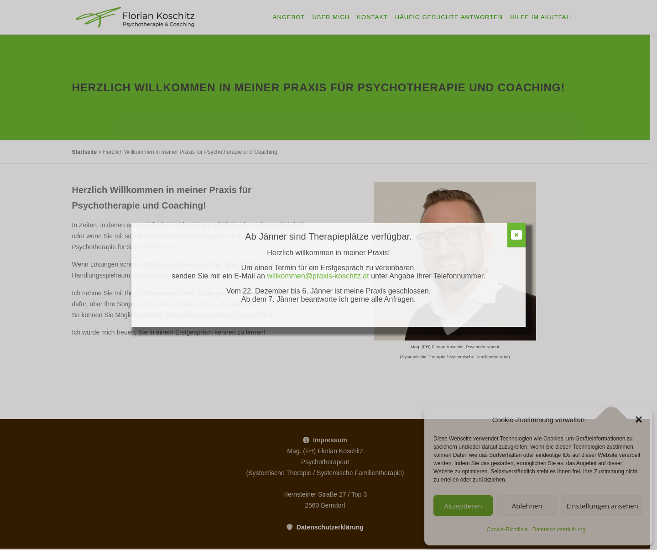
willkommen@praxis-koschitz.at (319, 276)
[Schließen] (516, 235)
